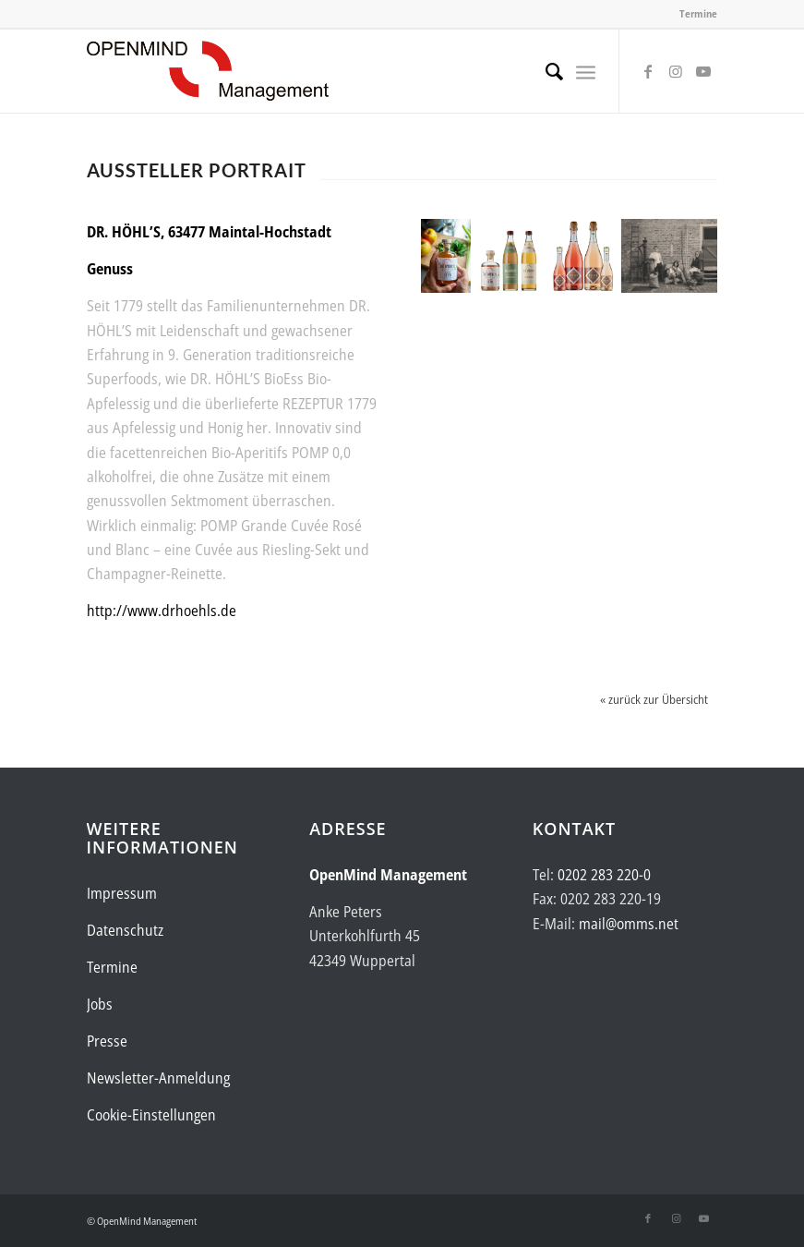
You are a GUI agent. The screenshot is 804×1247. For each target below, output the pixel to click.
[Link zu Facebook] (648, 71)
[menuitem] (545, 71)
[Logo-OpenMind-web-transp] (208, 71)
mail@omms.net (628, 924)
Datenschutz (125, 930)
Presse (107, 1041)
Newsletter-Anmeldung (158, 1078)
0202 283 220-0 (604, 875)
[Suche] (545, 71)
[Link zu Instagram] (676, 71)
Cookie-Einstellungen (151, 1115)
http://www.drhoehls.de (161, 610)
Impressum (122, 893)
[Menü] (585, 71)
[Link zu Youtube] (703, 71)
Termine (698, 13)
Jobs (100, 1004)
